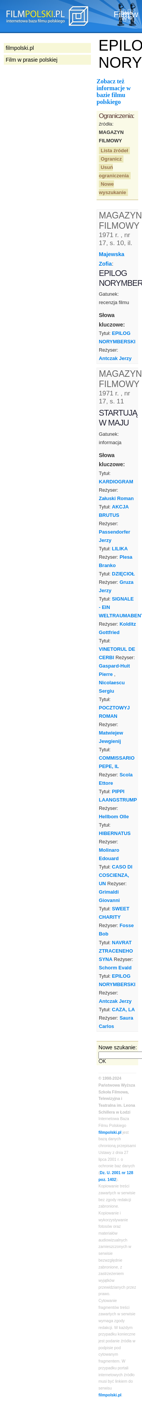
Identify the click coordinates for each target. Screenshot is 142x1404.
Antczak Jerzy (115, 358)
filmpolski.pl (110, 1132)
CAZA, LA (123, 1009)
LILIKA (120, 548)
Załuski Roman (116, 498)
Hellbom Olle (114, 816)
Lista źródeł (114, 150)
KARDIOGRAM (116, 481)
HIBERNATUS (115, 833)
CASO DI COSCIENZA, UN (116, 875)
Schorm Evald (115, 968)
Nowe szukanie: (117, 1047)
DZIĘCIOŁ (123, 574)
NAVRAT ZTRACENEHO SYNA (116, 951)
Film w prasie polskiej (32, 60)
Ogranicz (111, 159)
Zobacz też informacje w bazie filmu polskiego (114, 91)
